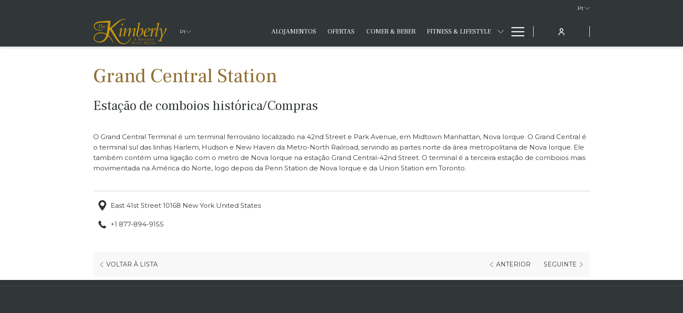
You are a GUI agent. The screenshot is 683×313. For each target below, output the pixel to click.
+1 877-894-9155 (137, 224)
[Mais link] (514, 32)
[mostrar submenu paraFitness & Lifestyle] (501, 32)
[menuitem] (294, 32)
